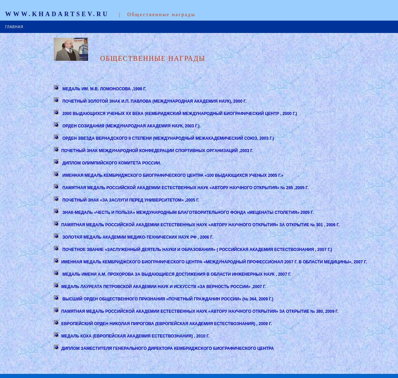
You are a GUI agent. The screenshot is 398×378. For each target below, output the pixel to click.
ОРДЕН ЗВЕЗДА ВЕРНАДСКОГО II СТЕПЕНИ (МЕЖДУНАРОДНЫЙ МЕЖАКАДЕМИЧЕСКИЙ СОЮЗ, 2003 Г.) (167, 138)
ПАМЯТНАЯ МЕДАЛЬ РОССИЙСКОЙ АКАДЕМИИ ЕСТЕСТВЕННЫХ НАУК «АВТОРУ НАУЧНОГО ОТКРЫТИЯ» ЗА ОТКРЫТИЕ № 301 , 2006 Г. (200, 224)
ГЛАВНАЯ (14, 27)
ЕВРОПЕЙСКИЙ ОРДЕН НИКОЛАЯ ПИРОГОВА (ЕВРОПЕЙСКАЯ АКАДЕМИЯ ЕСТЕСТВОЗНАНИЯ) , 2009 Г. (166, 323)
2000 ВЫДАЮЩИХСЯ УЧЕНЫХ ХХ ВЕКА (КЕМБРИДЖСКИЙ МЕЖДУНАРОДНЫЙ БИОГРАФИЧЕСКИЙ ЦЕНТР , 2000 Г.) (179, 113)
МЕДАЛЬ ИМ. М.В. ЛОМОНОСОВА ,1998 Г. (103, 89)
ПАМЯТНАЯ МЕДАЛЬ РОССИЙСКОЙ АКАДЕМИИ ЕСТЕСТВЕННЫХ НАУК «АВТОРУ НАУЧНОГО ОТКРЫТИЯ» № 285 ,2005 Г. (185, 187)
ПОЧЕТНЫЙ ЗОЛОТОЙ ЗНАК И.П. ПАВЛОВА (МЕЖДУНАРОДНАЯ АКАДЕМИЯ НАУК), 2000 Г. (154, 101)
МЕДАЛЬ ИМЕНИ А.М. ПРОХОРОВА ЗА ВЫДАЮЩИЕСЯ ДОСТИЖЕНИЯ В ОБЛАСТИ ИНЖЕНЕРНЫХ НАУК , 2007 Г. (176, 274)
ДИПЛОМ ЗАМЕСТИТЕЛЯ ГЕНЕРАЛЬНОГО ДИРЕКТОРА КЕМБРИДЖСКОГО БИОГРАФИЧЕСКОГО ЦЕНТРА (167, 348)
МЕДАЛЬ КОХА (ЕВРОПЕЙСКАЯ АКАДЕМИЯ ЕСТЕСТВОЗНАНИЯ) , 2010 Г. (135, 336)
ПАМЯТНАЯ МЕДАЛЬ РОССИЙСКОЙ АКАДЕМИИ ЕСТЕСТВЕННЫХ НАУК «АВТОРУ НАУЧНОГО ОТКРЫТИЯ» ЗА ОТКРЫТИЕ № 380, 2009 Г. (200, 311)
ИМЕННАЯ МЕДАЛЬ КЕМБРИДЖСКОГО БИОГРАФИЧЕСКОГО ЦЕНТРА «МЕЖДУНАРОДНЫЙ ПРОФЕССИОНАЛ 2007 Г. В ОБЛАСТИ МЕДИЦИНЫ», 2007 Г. (214, 262)
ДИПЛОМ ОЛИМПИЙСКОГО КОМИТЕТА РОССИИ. (111, 163)
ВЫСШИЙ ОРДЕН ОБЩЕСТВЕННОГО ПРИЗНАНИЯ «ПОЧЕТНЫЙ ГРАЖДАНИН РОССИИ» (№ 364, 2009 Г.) (167, 299)
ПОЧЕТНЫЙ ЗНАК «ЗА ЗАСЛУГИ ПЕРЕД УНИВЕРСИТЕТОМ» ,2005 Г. (130, 200)
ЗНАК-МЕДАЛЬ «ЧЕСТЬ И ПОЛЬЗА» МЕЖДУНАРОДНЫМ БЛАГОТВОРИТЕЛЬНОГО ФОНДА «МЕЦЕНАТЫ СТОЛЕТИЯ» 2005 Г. (187, 212)
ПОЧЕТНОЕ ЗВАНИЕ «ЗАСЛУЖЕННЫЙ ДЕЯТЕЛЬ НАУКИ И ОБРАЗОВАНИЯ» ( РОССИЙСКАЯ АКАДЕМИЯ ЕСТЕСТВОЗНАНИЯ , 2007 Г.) (196, 249)
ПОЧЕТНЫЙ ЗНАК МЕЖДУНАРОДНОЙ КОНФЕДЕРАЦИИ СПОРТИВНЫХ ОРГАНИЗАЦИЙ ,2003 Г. (157, 150)
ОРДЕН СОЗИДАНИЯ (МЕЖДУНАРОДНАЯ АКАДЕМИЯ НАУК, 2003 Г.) (130, 126)
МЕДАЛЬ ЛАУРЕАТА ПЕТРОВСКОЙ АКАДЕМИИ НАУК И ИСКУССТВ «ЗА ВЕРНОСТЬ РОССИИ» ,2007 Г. (163, 286)
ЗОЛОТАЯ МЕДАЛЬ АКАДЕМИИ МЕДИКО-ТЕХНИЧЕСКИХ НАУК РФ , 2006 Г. (137, 237)
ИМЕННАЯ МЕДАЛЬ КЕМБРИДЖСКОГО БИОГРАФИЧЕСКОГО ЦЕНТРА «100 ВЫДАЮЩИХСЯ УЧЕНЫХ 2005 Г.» (172, 175)
